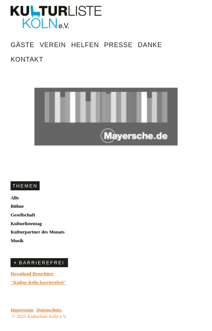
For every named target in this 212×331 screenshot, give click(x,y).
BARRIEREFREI (41, 262)
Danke (150, 45)
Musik (17, 240)
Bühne (17, 206)
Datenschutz (48, 310)
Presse (118, 45)
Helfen (85, 45)
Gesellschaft (23, 215)
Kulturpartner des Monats (37, 232)
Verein (53, 45)
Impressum (22, 310)
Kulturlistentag (26, 223)
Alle (15, 197)
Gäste (23, 45)
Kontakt (27, 59)
